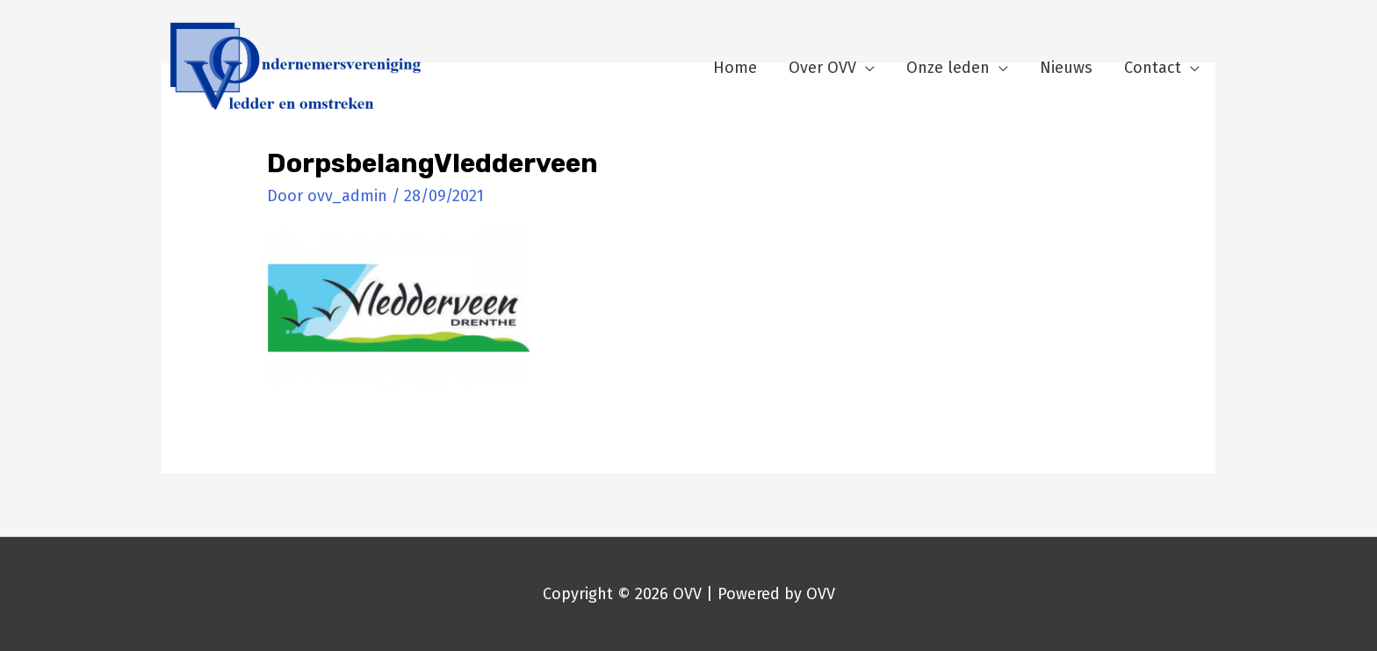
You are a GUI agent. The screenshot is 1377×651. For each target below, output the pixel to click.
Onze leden (948, 67)
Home (735, 67)
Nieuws (1066, 67)
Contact (1152, 67)
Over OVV (822, 67)
